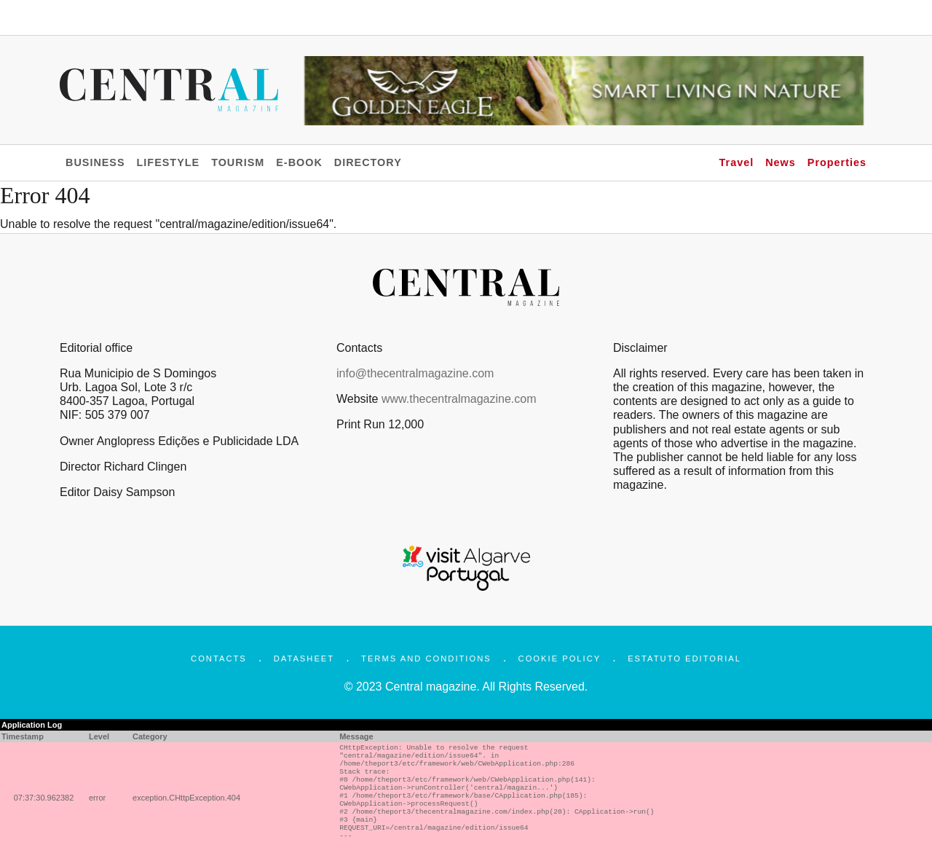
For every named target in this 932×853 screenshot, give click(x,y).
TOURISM (237, 162)
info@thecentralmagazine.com (415, 373)
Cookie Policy (559, 658)
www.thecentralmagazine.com (459, 399)
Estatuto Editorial (684, 658)
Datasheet (304, 658)
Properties (836, 162)
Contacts (219, 658)
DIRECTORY (368, 162)
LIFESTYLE (168, 162)
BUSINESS (95, 162)
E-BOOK (299, 162)
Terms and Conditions (426, 658)
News (780, 162)
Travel (736, 162)
